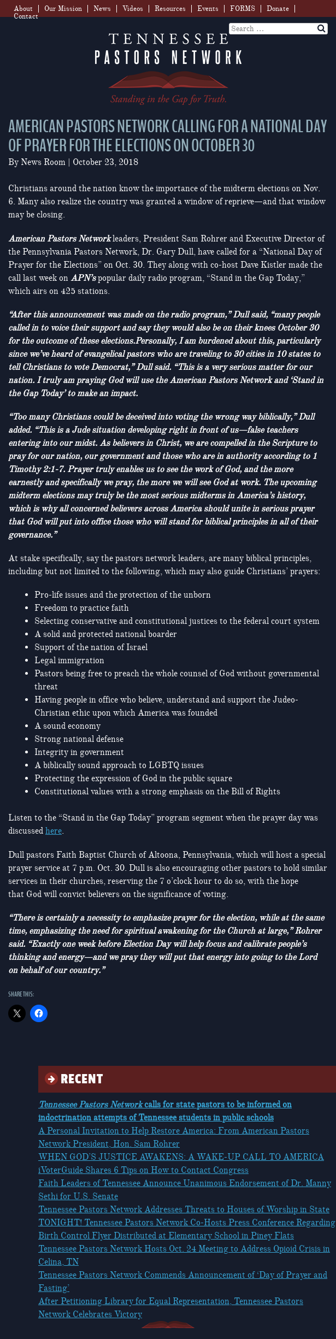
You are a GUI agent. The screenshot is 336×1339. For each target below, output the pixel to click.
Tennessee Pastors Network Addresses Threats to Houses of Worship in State (183, 1209)
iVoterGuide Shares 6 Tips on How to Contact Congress (143, 1170)
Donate (278, 9)
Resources (170, 9)
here (53, 830)
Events (208, 9)
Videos (132, 9)
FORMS (242, 9)
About (23, 9)
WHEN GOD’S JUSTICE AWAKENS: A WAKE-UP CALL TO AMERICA (181, 1157)
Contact (26, 16)
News (102, 9)
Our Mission (63, 9)
